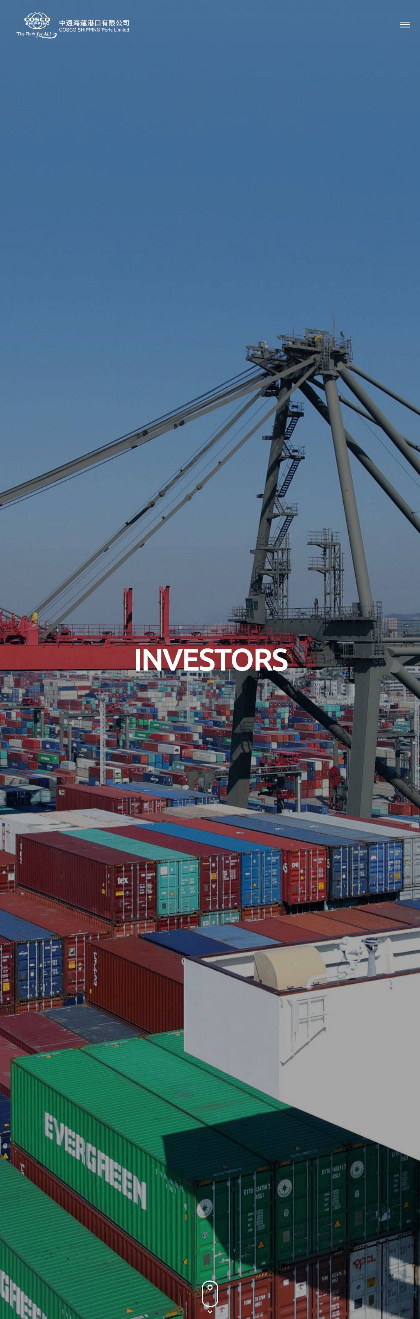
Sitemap (262, 1292)
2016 (358, 425)
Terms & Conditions (217, 1292)
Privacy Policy (165, 1292)
